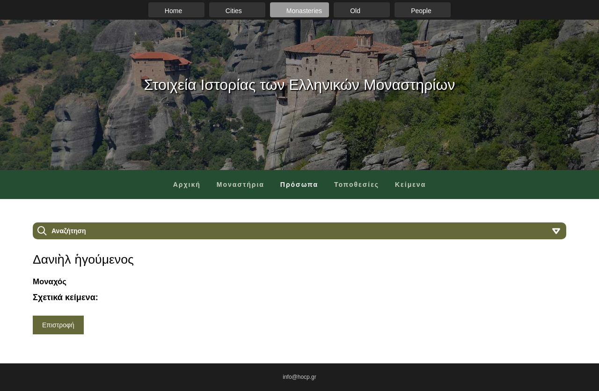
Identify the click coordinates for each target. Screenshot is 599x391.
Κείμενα (410, 184)
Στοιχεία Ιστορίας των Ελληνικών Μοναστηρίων (299, 84)
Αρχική (187, 184)
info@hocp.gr (299, 377)
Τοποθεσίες (356, 184)
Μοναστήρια (240, 184)
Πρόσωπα (299, 184)
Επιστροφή (58, 325)
